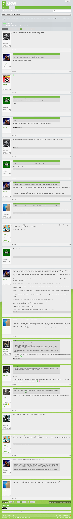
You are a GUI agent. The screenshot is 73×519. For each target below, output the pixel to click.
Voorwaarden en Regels (61, 517)
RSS (70, 515)
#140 (70, 498)
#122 (70, 71)
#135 (70, 384)
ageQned (20, 25)
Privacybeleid (68, 517)
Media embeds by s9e (26, 517)
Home (60, 515)
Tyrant (4, 234)
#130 (70, 244)
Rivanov (5, 423)
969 (10, 353)
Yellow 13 (15, 213)
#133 (70, 336)
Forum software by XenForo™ (12, 517)
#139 (70, 477)
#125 (70, 135)
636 (10, 109)
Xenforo (13, 515)
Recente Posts (15, 10)
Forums (11, 7)
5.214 (10, 88)
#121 (70, 49)
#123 (70, 92)
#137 (70, 431)
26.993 (9, 401)
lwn (14, 147)
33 (28, 502)
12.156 (9, 237)
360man (4, 41)
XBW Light (4, 515)
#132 (70, 315)
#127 (70, 178)
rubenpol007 (5, 105)
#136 (70, 410)
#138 (70, 455)
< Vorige (10, 502)
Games (10, 25)
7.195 (10, 216)
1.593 (10, 45)
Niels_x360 (5, 349)
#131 (70, 266)
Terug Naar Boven (65, 515)
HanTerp (5, 84)
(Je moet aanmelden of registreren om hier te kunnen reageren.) (60, 502)
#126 (70, 156)
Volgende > (32, 502)
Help (56, 515)
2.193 (10, 66)
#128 (70, 199)
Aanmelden (67, 1)
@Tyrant (15, 376)
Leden (17, 7)
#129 (70, 220)
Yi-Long (4, 212)
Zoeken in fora (7, 10)
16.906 (9, 427)
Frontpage (5, 7)
